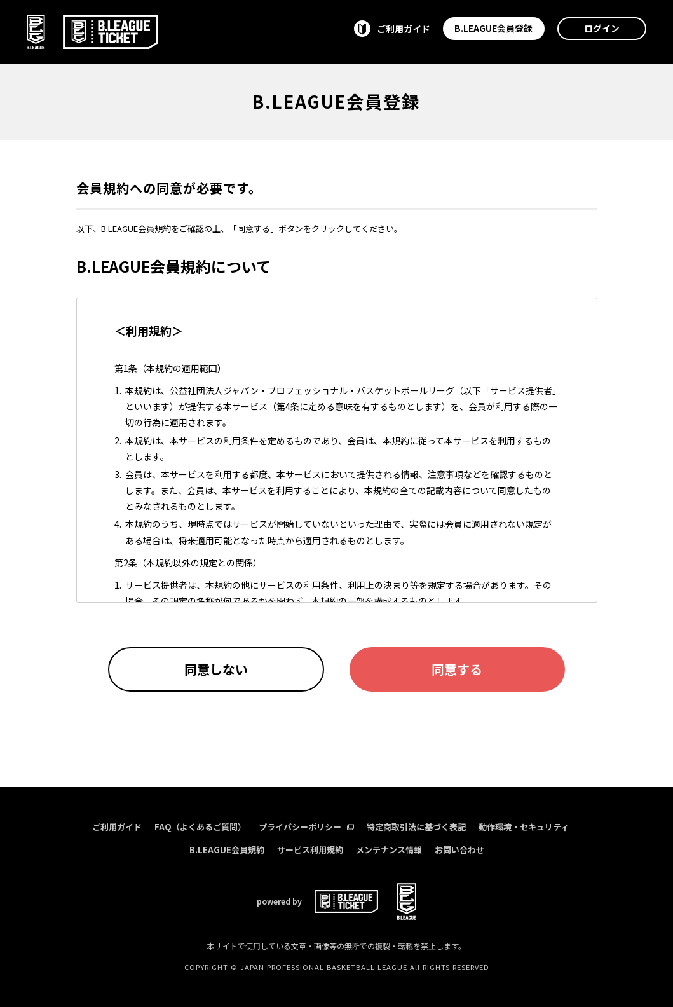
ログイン (602, 28)
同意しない (216, 669)
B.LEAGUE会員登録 (493, 28)
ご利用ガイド (117, 827)
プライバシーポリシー (306, 827)
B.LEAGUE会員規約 (226, 850)
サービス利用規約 (310, 850)
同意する (457, 669)
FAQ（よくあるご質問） (200, 827)
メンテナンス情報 (389, 850)
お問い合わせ (459, 850)
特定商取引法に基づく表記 (416, 827)
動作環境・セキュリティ (524, 827)
